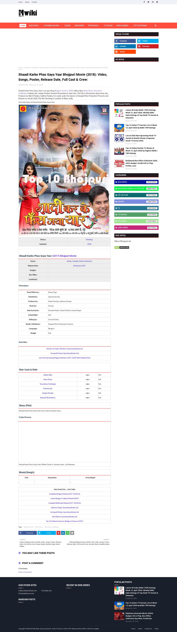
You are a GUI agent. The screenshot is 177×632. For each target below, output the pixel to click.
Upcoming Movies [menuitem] (51, 26)
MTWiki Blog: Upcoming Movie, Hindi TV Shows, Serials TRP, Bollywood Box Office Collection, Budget (64, 629)
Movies (137, 202)
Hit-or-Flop (137, 195)
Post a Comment (25, 572)
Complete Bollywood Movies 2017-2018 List (64, 503)
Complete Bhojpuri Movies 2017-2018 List (64, 494)
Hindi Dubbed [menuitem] (122, 26)
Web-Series (137, 228)
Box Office (137, 182)
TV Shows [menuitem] (108, 26)
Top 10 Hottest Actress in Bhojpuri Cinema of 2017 (64, 521)
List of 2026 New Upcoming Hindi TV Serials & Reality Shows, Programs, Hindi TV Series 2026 (141, 138)
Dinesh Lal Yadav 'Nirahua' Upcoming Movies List (64, 349)
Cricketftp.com (46, 591)
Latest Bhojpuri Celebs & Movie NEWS (65, 498)
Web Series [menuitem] (79, 26)
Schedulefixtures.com (26, 593)
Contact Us (148, 629)
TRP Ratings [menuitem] (93, 26)
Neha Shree (88, 91)
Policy (157, 629)
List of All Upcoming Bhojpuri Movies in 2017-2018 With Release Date (64, 358)
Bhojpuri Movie (28, 527)
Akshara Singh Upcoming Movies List (64, 508)
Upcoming (137, 221)
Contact (34, 2)
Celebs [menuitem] (67, 26)
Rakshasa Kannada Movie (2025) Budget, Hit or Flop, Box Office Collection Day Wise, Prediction (139, 615)
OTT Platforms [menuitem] (140, 26)
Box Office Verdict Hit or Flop (137, 189)
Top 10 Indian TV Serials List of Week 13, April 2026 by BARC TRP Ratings (141, 126)
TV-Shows (137, 215)
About (27, 2)
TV (137, 208)
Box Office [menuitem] (33, 26)
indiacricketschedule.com (27, 591)
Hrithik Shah (24, 85)
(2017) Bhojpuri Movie (64, 255)
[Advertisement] (64, 49)
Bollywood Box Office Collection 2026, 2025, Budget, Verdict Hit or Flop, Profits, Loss (142, 163)
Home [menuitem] (22, 26)
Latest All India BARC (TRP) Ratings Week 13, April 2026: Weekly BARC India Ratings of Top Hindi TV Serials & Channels (142, 114)
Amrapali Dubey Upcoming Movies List (64, 353)
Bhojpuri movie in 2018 (64, 91)
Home (20, 2)
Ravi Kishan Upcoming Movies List (64, 517)
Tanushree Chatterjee (31, 67)
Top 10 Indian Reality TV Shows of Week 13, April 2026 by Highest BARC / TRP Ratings (142, 150)
